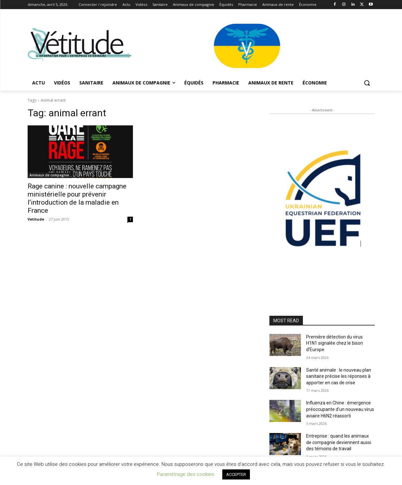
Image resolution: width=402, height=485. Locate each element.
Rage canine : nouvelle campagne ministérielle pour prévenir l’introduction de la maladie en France (77, 198)
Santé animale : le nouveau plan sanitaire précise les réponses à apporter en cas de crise (338, 376)
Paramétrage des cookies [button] (185, 474)
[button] (367, 83)
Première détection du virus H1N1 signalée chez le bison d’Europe (334, 343)
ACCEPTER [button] (236, 474)
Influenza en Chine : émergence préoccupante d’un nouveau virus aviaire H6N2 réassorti (340, 409)
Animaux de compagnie (49, 175)
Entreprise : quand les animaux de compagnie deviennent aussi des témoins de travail (338, 442)
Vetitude (36, 219)
